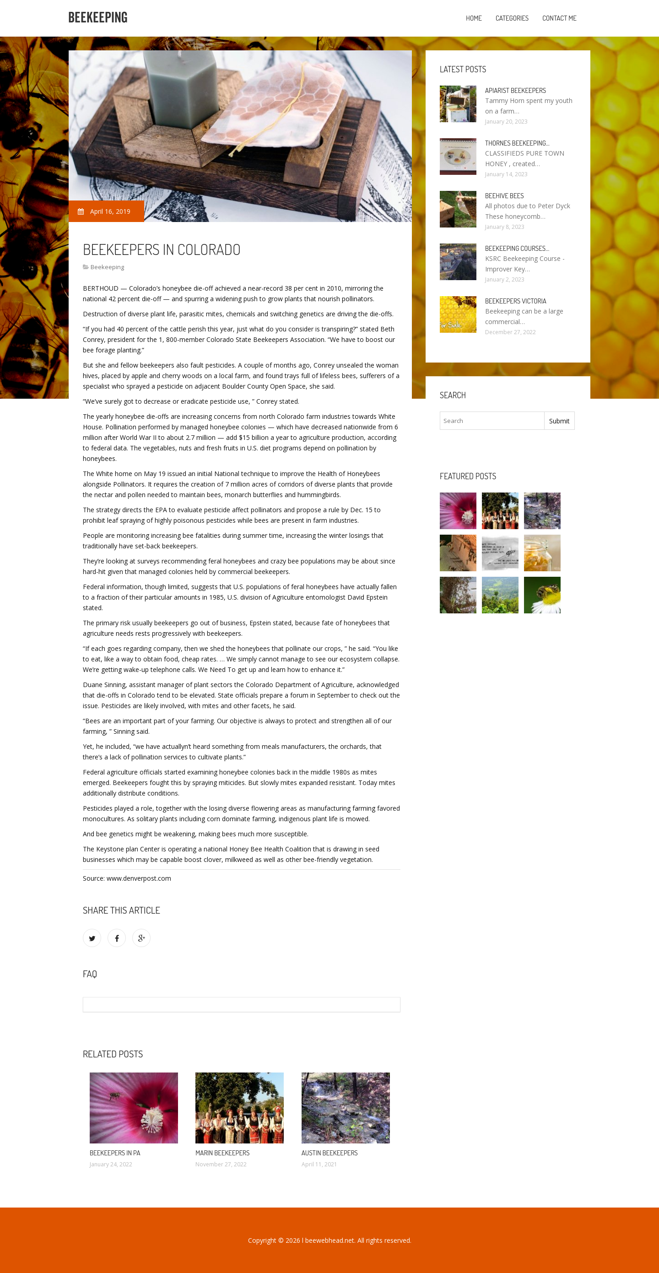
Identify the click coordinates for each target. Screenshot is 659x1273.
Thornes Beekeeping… (517, 143)
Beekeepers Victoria (515, 301)
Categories (512, 18)
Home (474, 18)
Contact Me (559, 18)
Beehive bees (504, 195)
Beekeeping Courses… (517, 248)
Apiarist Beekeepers (515, 90)
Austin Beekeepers (330, 1152)
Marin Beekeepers (222, 1152)
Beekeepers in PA (115, 1152)
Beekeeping (107, 267)
